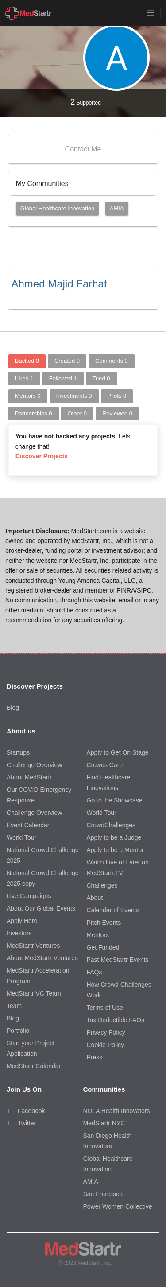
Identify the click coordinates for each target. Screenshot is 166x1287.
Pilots (117, 395)
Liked (24, 378)
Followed (63, 378)
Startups (18, 752)
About (95, 897)
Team (14, 1005)
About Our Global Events (41, 908)
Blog (13, 707)
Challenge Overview (34, 764)
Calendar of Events (113, 910)
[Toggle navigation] (150, 12)
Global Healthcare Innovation (57, 208)
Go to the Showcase (115, 800)
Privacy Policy (106, 1032)
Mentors (28, 395)
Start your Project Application (30, 1048)
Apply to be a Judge (114, 837)
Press (95, 1057)
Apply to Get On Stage (118, 752)
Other (77, 413)
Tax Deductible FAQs (116, 1019)
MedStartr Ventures (33, 945)
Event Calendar (28, 825)
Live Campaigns (29, 895)
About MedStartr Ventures (42, 957)
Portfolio (18, 1030)
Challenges (102, 885)
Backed (27, 360)
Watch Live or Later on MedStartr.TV (118, 867)
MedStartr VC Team (34, 993)
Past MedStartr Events (118, 959)
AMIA (117, 208)
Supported (85, 101)
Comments (111, 360)
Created (67, 360)
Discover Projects (41, 456)
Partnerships (33, 413)
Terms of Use (105, 1007)
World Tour (21, 837)
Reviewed (117, 413)
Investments (74, 395)
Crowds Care (105, 764)
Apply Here (22, 920)
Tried (101, 378)
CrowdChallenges (111, 825)
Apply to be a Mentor (115, 849)
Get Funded (103, 947)
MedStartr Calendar (34, 1066)
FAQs (94, 972)
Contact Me (83, 149)
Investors (19, 933)
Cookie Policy (105, 1044)
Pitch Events (104, 922)
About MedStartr (29, 777)
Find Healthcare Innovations (109, 782)
